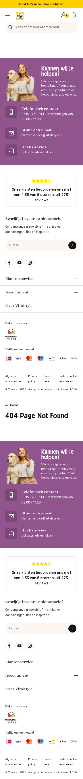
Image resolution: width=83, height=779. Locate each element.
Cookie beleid (48, 379)
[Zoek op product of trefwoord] (41, 27)
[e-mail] (41, 245)
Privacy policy (33, 379)
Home (14, 405)
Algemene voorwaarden (13, 379)
